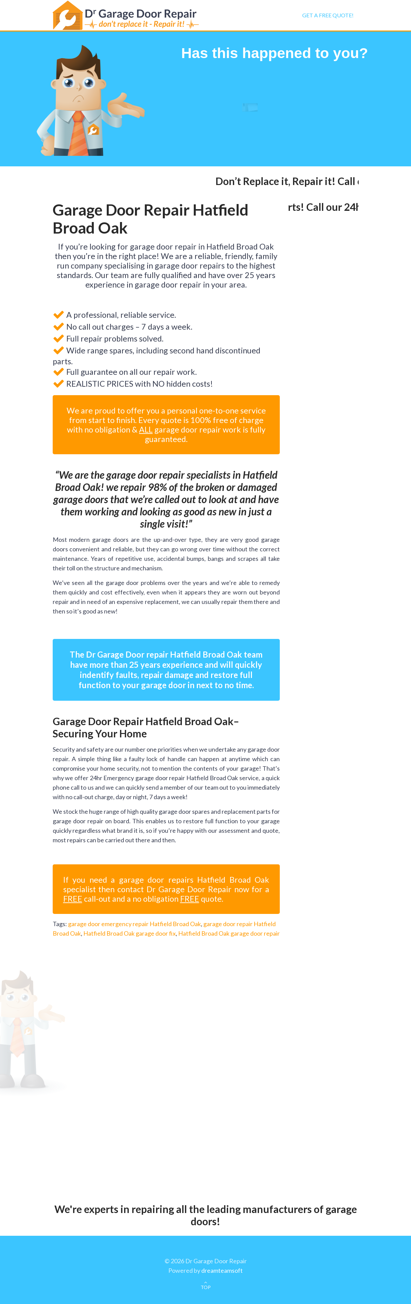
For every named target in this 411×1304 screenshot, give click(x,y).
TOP (206, 1287)
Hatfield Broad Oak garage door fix (129, 933)
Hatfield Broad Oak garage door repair (229, 933)
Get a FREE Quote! (328, 15)
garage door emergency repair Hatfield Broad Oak (134, 924)
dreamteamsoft (222, 1270)
